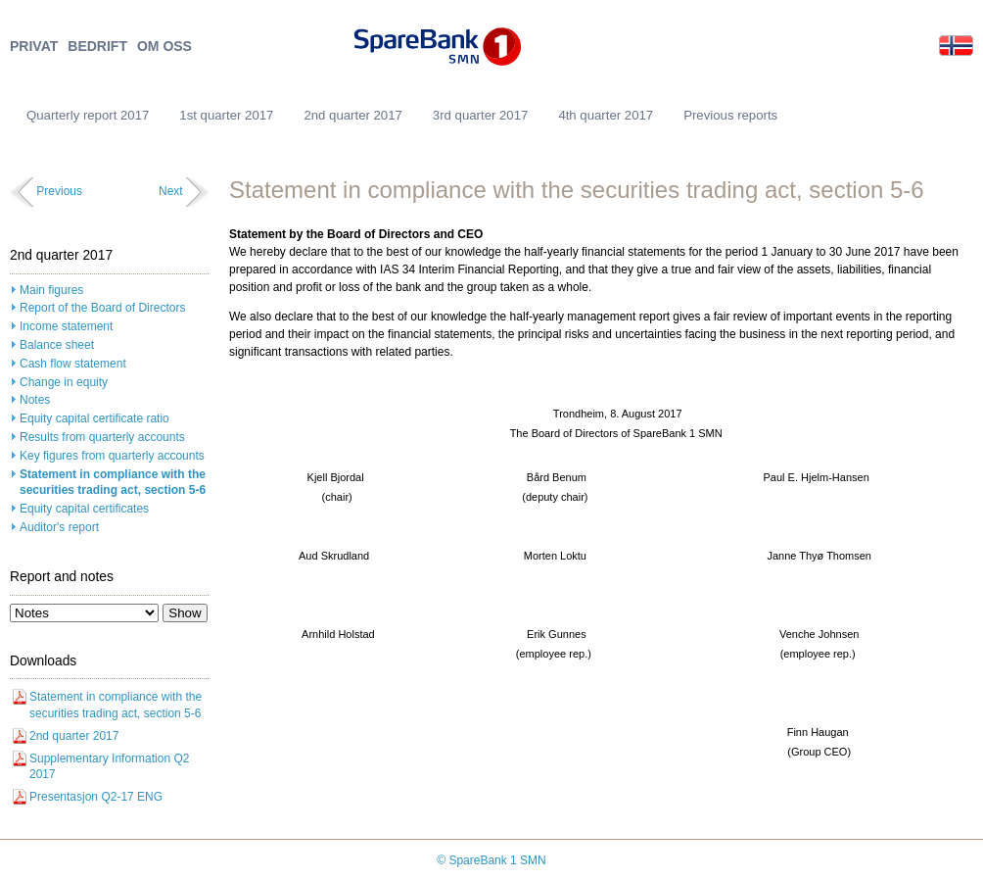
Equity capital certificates (84, 508)
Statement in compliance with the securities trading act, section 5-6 (113, 482)
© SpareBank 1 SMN (491, 860)
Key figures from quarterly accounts (112, 456)
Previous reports (730, 115)
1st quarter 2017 (226, 115)
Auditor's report (59, 527)
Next (171, 191)
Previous (59, 191)
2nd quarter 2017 (352, 115)
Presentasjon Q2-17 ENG (96, 797)
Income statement (66, 326)
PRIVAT (34, 46)
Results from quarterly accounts (102, 437)
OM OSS (164, 46)
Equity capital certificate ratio (94, 418)
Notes (35, 400)
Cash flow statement (73, 363)
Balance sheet (57, 345)
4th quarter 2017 (605, 115)
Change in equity (64, 382)
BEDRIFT (97, 46)
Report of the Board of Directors (102, 308)
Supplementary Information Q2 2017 (109, 767)
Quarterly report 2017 (87, 115)
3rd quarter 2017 (481, 115)
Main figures (51, 290)
